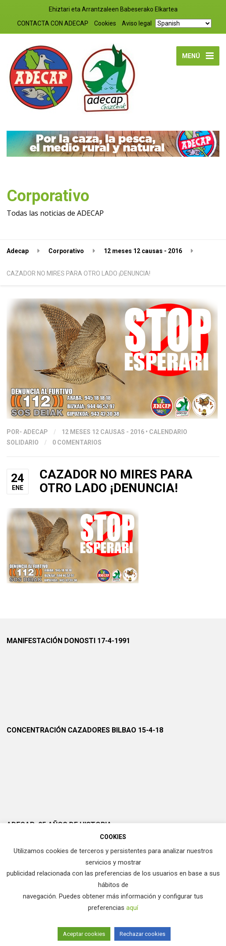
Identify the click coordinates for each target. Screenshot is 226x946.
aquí (132, 908)
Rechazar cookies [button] (142, 934)
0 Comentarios (77, 442)
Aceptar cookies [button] (84, 934)
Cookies (105, 23)
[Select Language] (183, 23)
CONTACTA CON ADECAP (52, 23)
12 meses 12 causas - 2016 (103, 431)
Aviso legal (137, 23)
